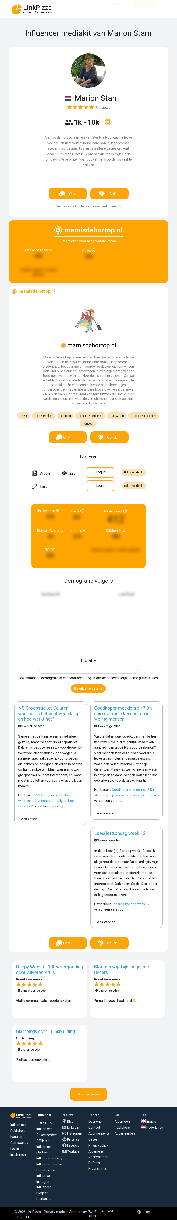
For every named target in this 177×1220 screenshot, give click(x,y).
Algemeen (122, 1121)
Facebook (74, 1145)
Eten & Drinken (43, 415)
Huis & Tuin (116, 415)
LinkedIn (73, 1127)
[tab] (33, 291)
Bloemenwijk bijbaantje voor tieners (122, 969)
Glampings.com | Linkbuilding (45, 1031)
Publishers (18, 1131)
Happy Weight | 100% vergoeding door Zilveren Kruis (49, 969)
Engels (148, 1121)
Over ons (94, 1121)
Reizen (24, 415)
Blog (70, 1121)
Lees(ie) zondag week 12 (119, 833)
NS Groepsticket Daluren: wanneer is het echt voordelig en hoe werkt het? (48, 713)
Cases (92, 1139)
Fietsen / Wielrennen (90, 415)
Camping (65, 415)
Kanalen (16, 1137)
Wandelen (88, 423)
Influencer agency (49, 1158)
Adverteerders (47, 1135)
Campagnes (19, 1142)
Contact (94, 1127)
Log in (14, 1148)
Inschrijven (18, 1154)
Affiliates (42, 1141)
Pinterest (73, 1139)
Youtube (73, 1151)
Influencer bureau (49, 1164)
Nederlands (152, 1127)
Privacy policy (98, 1145)
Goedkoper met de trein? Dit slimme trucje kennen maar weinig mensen (123, 713)
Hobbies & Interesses (143, 415)
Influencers (18, 1125)
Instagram (74, 1133)
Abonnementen (100, 1133)
